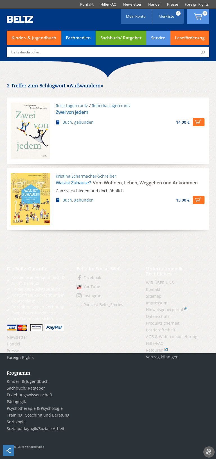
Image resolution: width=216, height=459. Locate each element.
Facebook (92, 277)
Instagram (93, 295)
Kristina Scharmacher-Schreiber (86, 176)
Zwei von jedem (72, 112)
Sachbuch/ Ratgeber (120, 37)
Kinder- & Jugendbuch (34, 37)
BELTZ (20, 19)
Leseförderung (189, 37)
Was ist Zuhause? (74, 182)
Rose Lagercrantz (72, 105)
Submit (203, 52)
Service (158, 37)
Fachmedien (78, 37)
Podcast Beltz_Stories (103, 304)
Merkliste (170, 14)
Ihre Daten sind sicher (32, 318)
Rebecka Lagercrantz (111, 105)
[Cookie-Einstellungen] (209, 452)
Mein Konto (136, 14)
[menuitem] (87, 4)
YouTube (92, 286)
